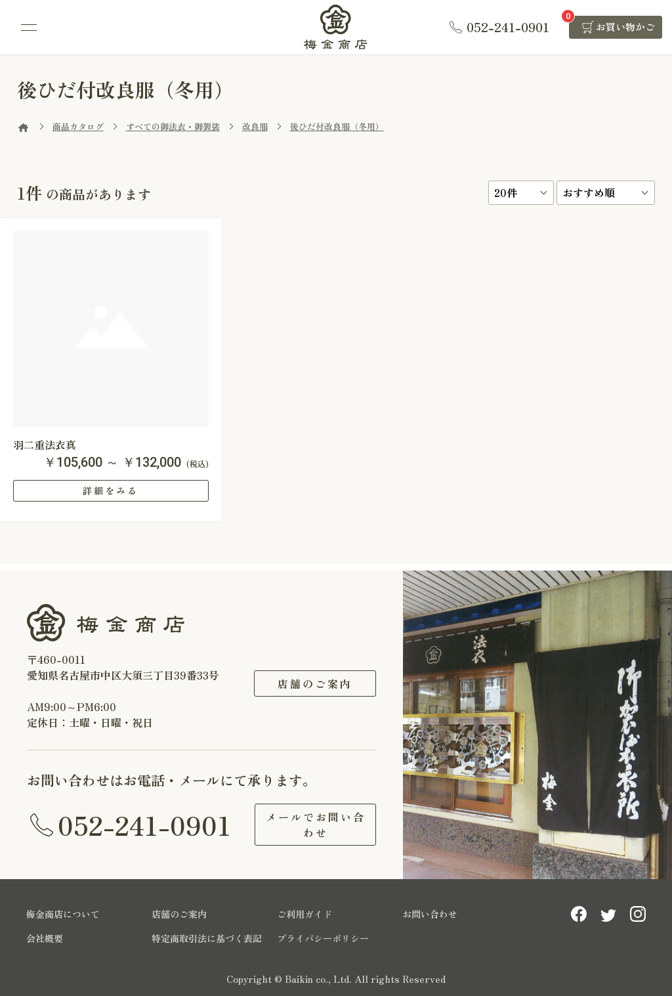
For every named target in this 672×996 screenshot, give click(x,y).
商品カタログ (78, 126)
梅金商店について (63, 913)
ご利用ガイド (304, 913)
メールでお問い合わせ (315, 824)
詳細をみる (110, 490)
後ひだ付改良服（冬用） (337, 126)
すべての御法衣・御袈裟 (173, 126)
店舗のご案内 (315, 683)
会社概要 (44, 938)
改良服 (255, 126)
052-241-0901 (144, 825)
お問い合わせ (429, 913)
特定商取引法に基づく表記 (207, 938)
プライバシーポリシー (323, 938)
